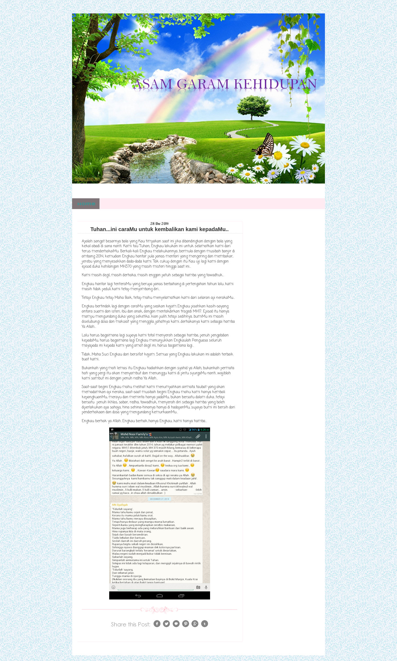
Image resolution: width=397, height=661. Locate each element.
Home (86, 204)
